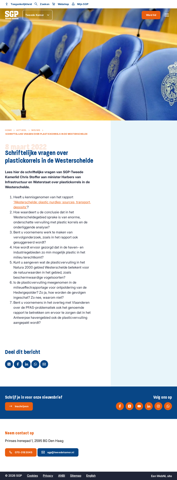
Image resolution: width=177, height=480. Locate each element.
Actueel (21, 130)
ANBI (61, 475)
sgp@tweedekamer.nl (57, 452)
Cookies (32, 475)
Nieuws (35, 130)
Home (8, 130)
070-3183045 (20, 452)
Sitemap (75, 475)
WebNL (162, 476)
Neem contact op (21, 433)
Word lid (151, 15)
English (91, 475)
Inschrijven (18, 406)
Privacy (48, 475)
